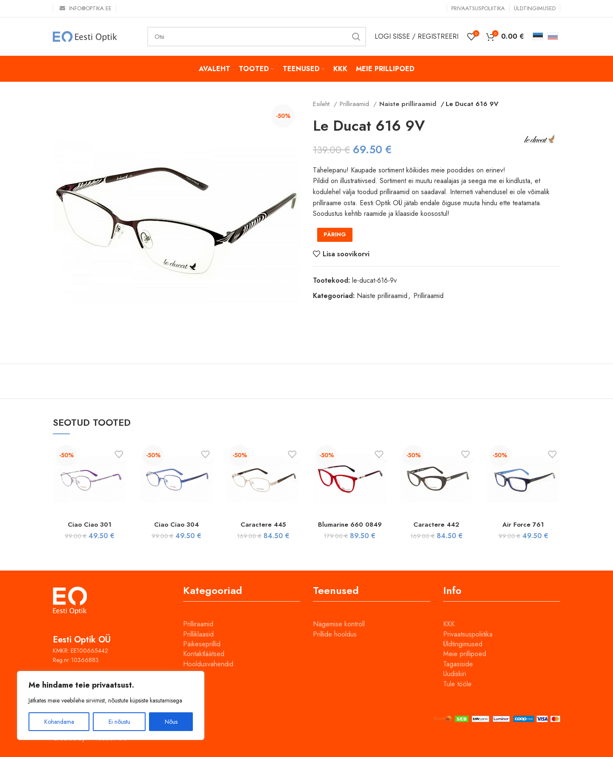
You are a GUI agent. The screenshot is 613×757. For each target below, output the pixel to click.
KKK (449, 624)
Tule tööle (457, 684)
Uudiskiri (454, 674)
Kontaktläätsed (203, 654)
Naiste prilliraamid (404, 104)
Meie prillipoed (464, 654)
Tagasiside (458, 664)
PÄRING (335, 234)
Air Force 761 (523, 524)
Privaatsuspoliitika (468, 634)
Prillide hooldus (335, 634)
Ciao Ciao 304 (176, 524)
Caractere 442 (436, 524)
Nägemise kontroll (339, 624)
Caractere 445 (263, 524)
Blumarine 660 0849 (350, 524)
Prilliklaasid (198, 634)
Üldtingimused (462, 644)
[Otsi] (256, 36)
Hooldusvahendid (208, 664)
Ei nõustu (119, 721)
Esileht (322, 104)
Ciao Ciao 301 (89, 524)
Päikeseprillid (202, 644)
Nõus (171, 721)
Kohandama (59, 721)
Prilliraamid (355, 104)
